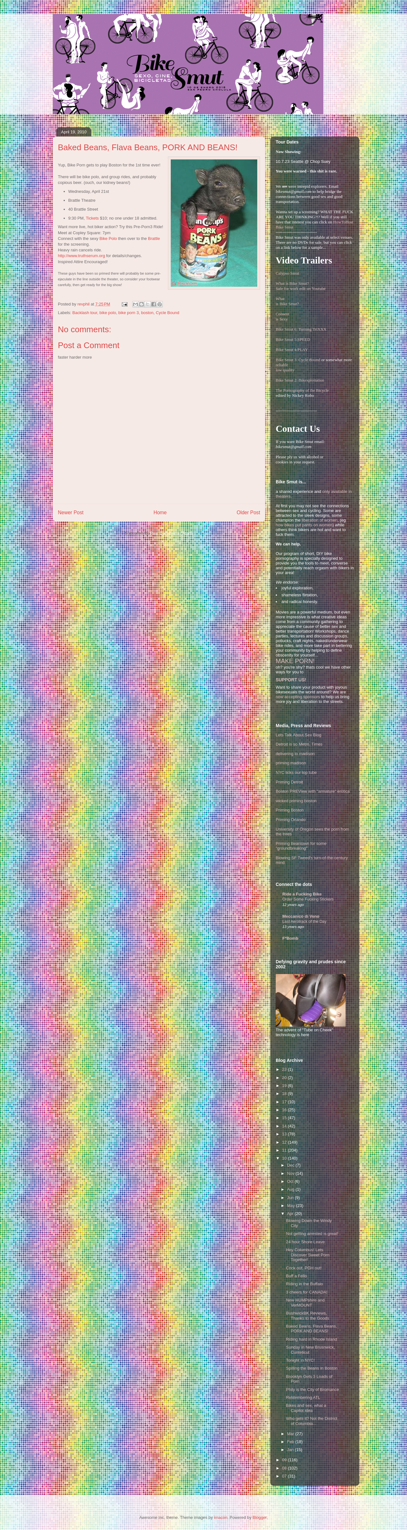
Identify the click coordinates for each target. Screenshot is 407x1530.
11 (285, 1150)
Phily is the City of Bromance (312, 1389)
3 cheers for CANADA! (306, 1292)
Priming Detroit (289, 782)
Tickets (92, 218)
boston (147, 312)
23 (285, 1069)
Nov (291, 1173)
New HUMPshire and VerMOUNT (305, 1303)
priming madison (291, 763)
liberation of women (320, 520)
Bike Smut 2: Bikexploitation (300, 380)
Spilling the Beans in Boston (311, 1368)
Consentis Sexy (282, 316)
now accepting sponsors (298, 696)
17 (285, 1101)
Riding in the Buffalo (304, 1283)
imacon (220, 1517)
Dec (291, 1165)
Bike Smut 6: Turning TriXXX (301, 329)
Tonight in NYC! (300, 1360)
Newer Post (71, 512)
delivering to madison (295, 753)
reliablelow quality (285, 367)
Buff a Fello (296, 1276)
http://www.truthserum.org (81, 255)
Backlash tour (84, 312)
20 (285, 1077)
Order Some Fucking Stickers (308, 899)
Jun (291, 1197)
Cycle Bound (167, 312)
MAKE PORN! (295, 660)
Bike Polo (108, 238)
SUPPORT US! (291, 679)
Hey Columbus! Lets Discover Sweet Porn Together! (307, 1254)
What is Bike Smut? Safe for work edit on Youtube (301, 286)
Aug (291, 1189)
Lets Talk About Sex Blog (298, 735)
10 (285, 1158)
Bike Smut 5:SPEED (293, 339)
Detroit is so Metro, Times (299, 744)
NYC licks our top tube (296, 772)
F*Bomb (290, 938)
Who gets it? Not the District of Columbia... (311, 1421)
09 (285, 1459)
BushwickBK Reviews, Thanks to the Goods (307, 1316)
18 (285, 1093)
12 (285, 1142)
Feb (291, 1441)
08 (285, 1468)
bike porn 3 (128, 312)
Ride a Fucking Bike (302, 894)
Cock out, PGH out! (303, 1268)
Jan (291, 1449)
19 (285, 1085)
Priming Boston (290, 810)
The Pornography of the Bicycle (302, 390)
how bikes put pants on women (304, 525)
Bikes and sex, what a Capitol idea (306, 1408)
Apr (291, 1213)
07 (285, 1476)
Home (160, 512)
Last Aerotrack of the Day (304, 921)
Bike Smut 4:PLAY (292, 349)
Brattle (154, 238)
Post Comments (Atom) (171, 533)
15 (285, 1117)
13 (285, 1134)
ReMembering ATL (303, 1397)
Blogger (259, 1517)
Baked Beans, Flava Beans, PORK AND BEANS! (311, 1329)
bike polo (108, 312)
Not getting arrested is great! (312, 1233)
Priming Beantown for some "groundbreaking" (301, 846)
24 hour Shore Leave (305, 1241)
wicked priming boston (296, 800)
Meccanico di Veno (300, 916)
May (291, 1205)
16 (285, 1109)
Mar (291, 1433)
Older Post (248, 512)
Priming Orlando (291, 819)
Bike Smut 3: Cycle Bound (298, 359)
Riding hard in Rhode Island (311, 1339)
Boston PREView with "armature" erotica (313, 791)
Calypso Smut (287, 273)
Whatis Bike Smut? (287, 301)
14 (285, 1126)
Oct (291, 1181)
